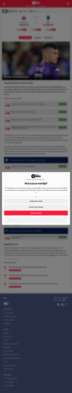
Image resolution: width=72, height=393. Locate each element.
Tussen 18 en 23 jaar (36, 207)
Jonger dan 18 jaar (36, 201)
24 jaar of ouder (36, 213)
